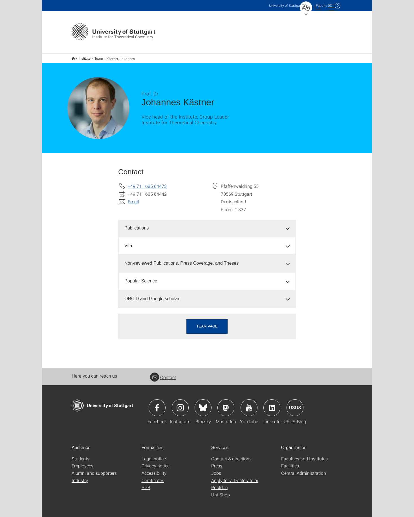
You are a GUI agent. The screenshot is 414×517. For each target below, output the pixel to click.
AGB (146, 484)
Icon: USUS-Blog (295, 404)
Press (216, 462)
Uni (285, 5)
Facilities (290, 462)
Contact (163, 373)
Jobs (216, 469)
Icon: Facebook (157, 404)
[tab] (207, 224)
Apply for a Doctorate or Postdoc (234, 480)
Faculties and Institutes (304, 455)
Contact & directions (231, 455)
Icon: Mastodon (225, 404)
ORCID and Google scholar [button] (151, 295)
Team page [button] (207, 322)
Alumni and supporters (94, 469)
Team (95, 57)
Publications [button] (136, 224)
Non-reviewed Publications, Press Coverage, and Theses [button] (181, 259)
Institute (81, 57)
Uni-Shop (220, 491)
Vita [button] (128, 242)
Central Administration (303, 469)
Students (80, 455)
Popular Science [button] (140, 277)
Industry (80, 477)
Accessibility (154, 469)
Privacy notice (155, 462)
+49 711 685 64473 (147, 182)
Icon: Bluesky (203, 404)
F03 (324, 5)
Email (133, 198)
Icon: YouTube (249, 404)
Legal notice (154, 455)
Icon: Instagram (180, 404)
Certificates (153, 477)
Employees (82, 462)
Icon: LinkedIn (271, 404)
